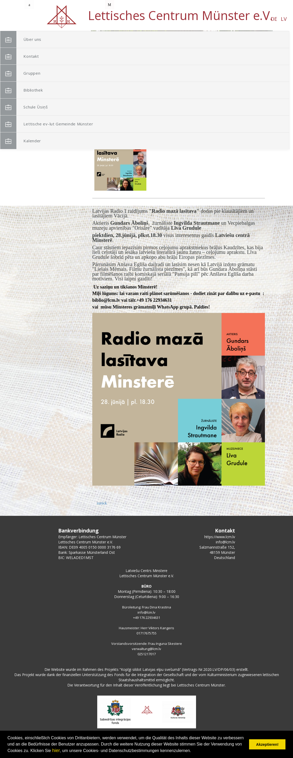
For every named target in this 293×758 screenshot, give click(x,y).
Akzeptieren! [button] (267, 744)
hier (56, 750)
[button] (257, 64)
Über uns (40, 39)
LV (95, 18)
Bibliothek (41, 90)
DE (85, 18)
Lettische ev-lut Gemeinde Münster (57, 126)
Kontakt (39, 56)
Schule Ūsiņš (43, 107)
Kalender (40, 141)
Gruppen (40, 73)
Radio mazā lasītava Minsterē (173, 139)
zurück (102, 503)
